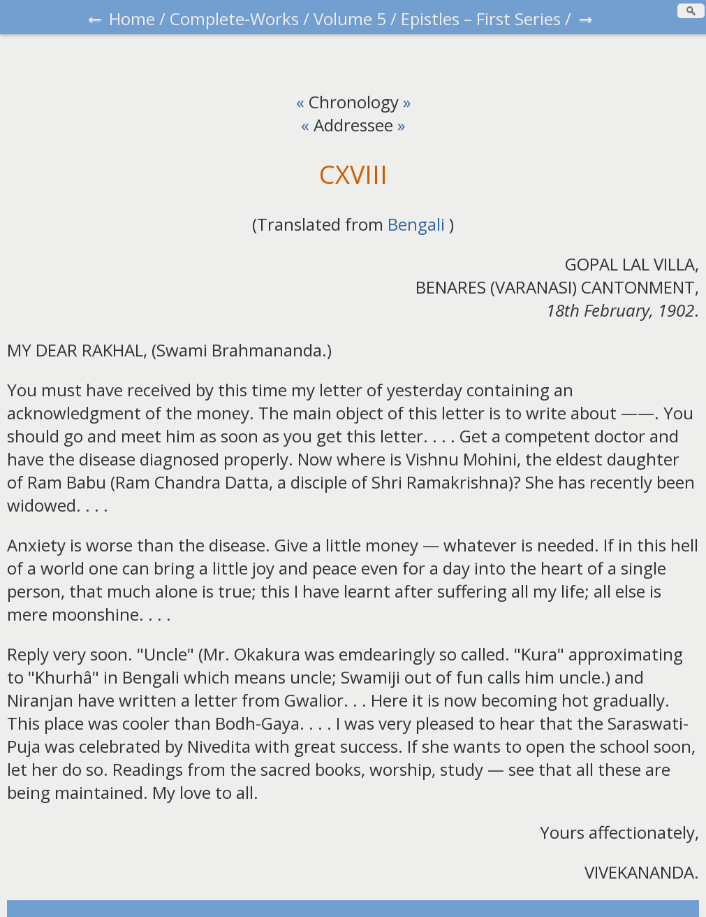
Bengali (416, 224)
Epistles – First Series (481, 18)
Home (132, 18)
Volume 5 (350, 18)
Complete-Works (234, 18)
